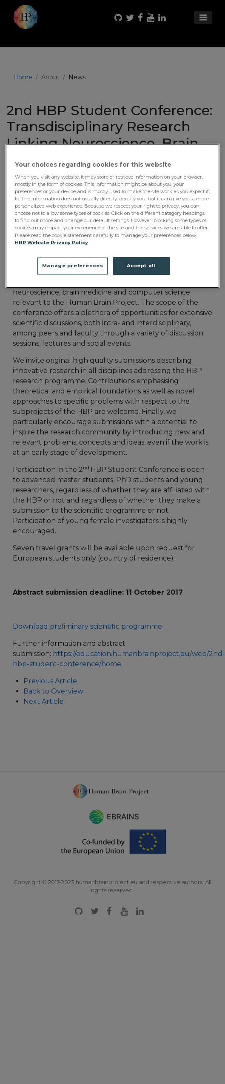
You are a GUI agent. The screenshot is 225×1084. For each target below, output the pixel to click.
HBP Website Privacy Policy (51, 243)
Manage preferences (72, 266)
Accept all (141, 266)
